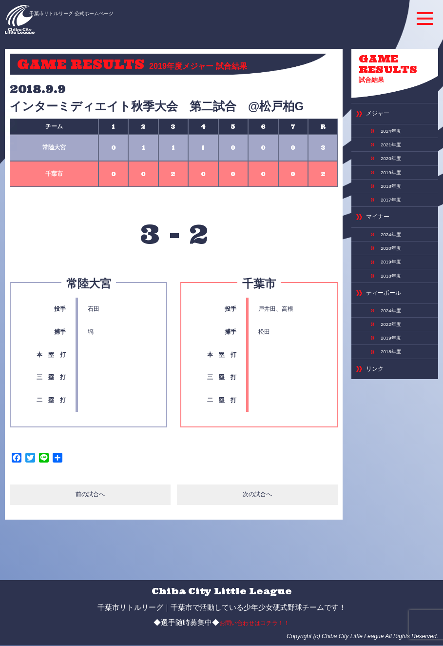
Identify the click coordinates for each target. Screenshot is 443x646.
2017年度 (389, 185)
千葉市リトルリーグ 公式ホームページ (94, 13)
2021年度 (389, 136)
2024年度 (389, 123)
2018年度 (389, 173)
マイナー (375, 201)
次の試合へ (257, 496)
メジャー (375, 108)
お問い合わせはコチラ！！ (254, 623)
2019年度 (389, 161)
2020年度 (389, 148)
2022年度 (389, 298)
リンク (373, 338)
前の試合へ (90, 496)
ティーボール (380, 270)
